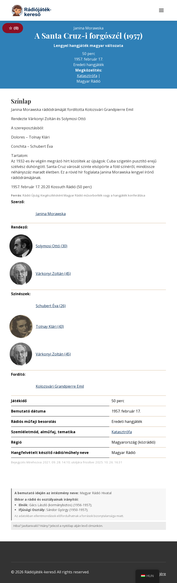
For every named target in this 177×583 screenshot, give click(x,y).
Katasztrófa (87, 75)
